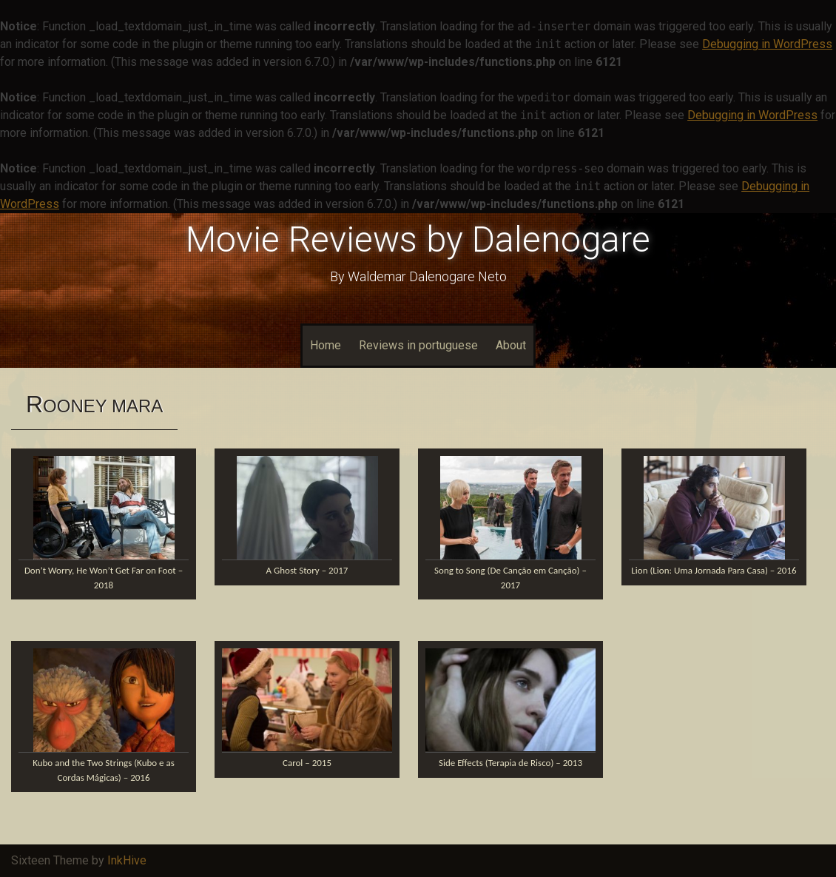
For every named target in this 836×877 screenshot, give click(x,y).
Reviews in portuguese (418, 345)
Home (325, 345)
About (511, 345)
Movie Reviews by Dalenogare (418, 239)
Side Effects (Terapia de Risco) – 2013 (510, 762)
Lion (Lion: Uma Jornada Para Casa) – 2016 (713, 570)
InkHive (126, 860)
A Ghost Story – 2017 (307, 570)
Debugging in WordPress (767, 44)
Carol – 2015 (307, 762)
